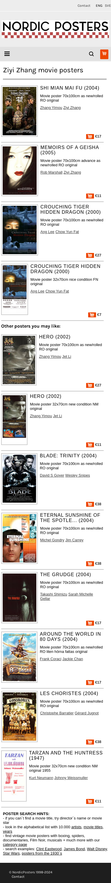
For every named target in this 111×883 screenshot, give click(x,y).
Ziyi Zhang (72, 107)
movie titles (93, 827)
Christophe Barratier (57, 713)
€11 (93, 196)
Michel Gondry (52, 540)
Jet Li (66, 356)
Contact (84, 6)
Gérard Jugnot (87, 713)
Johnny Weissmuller (71, 778)
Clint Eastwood (49, 849)
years (7, 831)
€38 (93, 504)
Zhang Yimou (51, 107)
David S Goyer (52, 475)
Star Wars (11, 853)
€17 (93, 136)
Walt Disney (97, 849)
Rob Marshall (51, 172)
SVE (108, 6)
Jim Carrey (74, 540)
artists (76, 827)
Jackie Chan (72, 659)
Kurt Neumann (41, 778)
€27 (93, 255)
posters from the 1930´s (42, 853)
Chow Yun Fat (67, 232)
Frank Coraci (50, 659)
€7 (94, 314)
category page (15, 844)
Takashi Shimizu (53, 594)
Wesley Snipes (77, 475)
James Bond (74, 849)
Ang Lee (47, 232)
